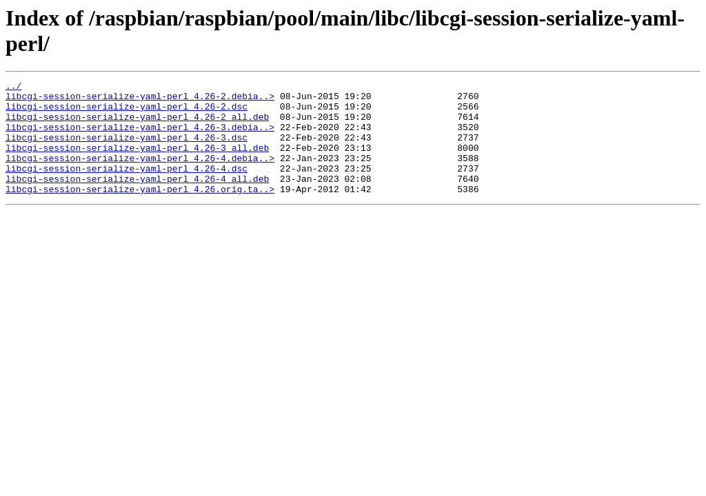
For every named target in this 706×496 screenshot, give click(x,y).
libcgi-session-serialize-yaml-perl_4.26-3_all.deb (137, 162)
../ (13, 87)
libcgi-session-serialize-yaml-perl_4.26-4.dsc (127, 186)
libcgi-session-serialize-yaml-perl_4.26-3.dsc (127, 149)
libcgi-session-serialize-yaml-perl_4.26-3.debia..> (140, 137)
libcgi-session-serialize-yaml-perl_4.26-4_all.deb (137, 199)
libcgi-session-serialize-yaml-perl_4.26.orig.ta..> (140, 211)
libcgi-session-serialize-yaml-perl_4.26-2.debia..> (140, 100)
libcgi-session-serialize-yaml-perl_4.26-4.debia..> (140, 174)
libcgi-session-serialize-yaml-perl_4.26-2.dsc (127, 112)
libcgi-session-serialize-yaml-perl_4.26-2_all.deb (137, 124)
